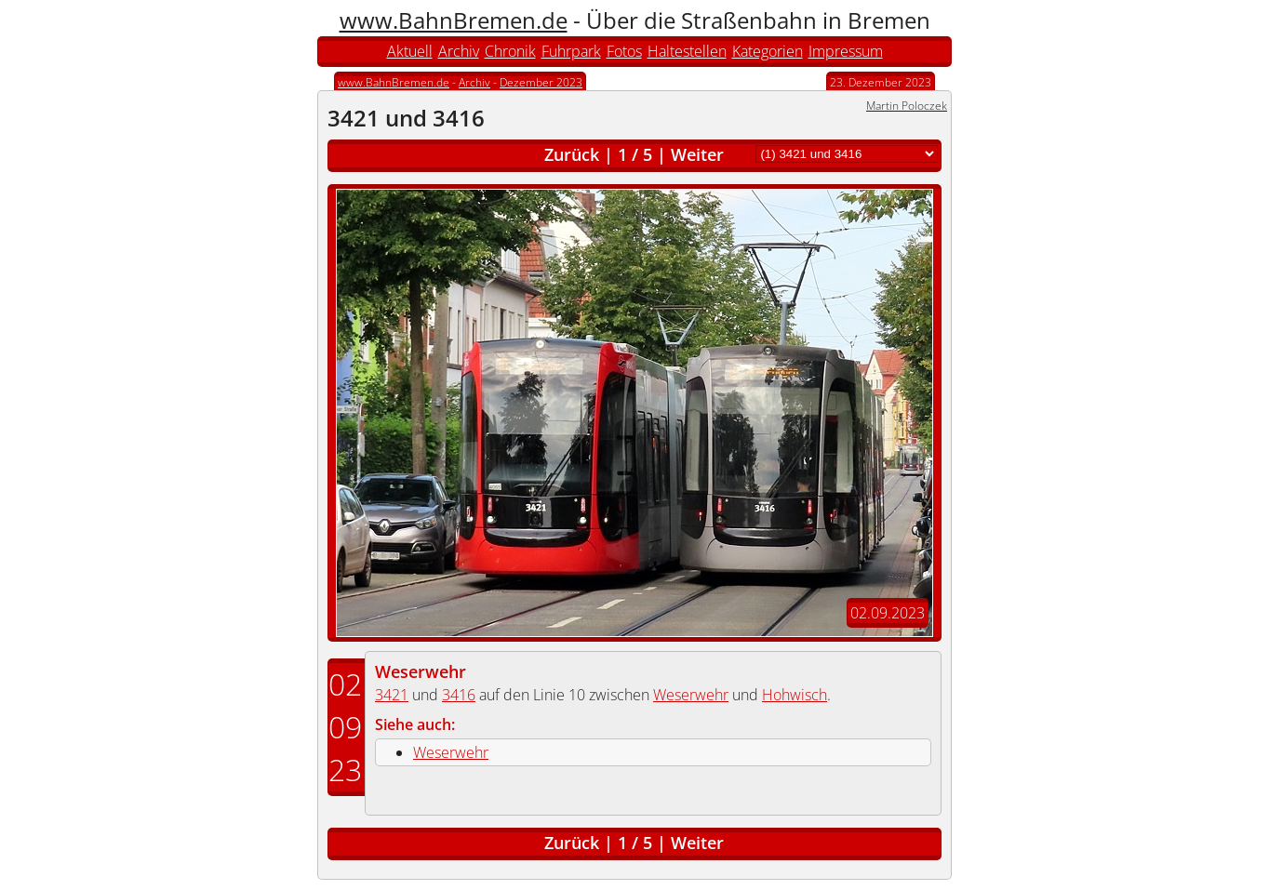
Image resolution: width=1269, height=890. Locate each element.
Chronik (510, 51)
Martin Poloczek (906, 105)
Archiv (458, 51)
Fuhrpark (571, 51)
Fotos (624, 51)
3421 (391, 694)
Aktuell (410, 51)
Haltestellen (687, 51)
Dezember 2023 (541, 82)
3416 (458, 694)
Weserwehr (420, 671)
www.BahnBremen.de (454, 20)
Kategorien (767, 51)
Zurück (571, 154)
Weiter (697, 154)
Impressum (845, 51)
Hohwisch (794, 694)
